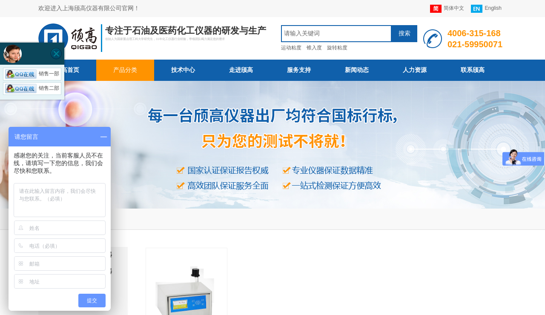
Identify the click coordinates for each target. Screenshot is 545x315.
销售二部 (32, 88)
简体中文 (447, 9)
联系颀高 (473, 70)
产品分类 (125, 70)
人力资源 (415, 70)
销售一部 (32, 74)
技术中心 (183, 70)
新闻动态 (357, 70)
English (486, 9)
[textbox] (336, 33)
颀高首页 (67, 70)
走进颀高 (241, 70)
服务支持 (299, 70)
